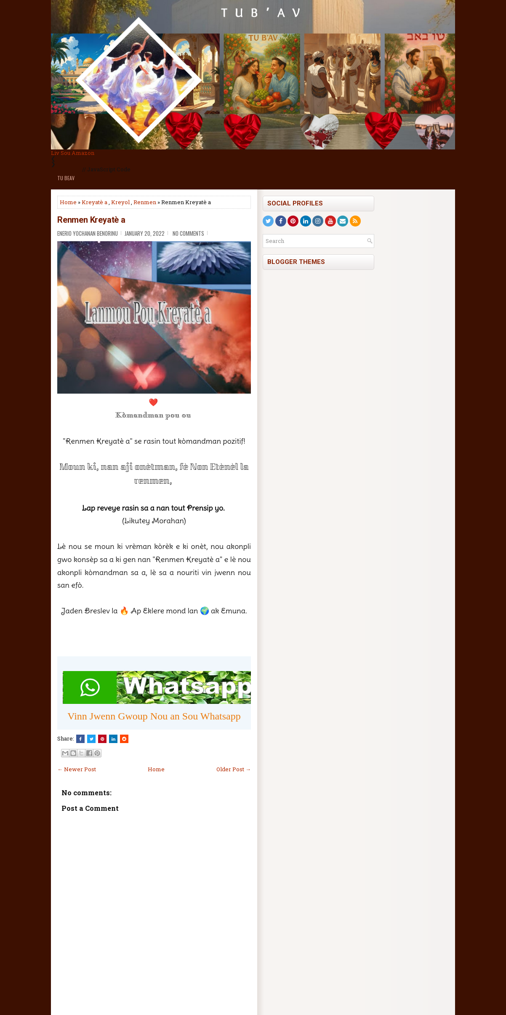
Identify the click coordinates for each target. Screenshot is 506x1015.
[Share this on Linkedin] (113, 739)
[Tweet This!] (91, 739)
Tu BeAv (66, 177)
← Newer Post (76, 769)
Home (68, 202)
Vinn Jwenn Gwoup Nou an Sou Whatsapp (153, 716)
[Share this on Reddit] (124, 739)
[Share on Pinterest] (102, 739)
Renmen (144, 202)
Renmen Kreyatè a (91, 219)
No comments (188, 233)
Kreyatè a (94, 202)
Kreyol (120, 202)
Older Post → (233, 769)
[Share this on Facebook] (80, 739)
